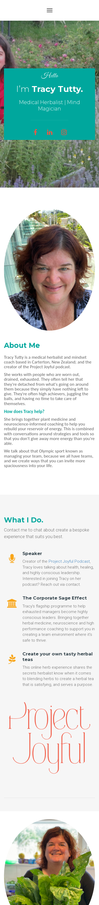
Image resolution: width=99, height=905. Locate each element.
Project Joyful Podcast (69, 561)
